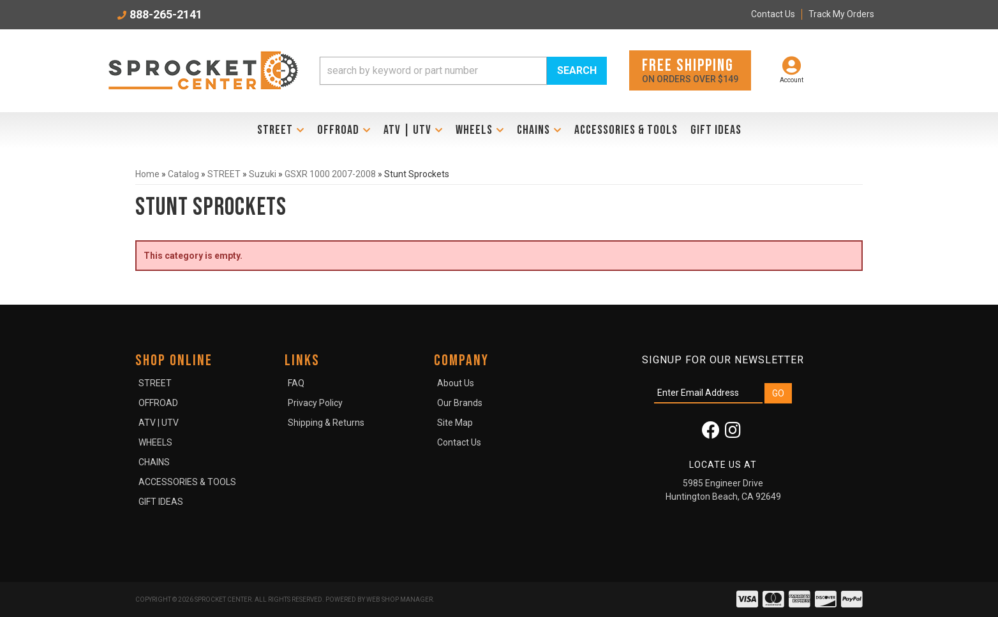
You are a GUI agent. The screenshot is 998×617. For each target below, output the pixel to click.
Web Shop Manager (399, 599)
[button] (463, 71)
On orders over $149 (690, 69)
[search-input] (433, 70)
